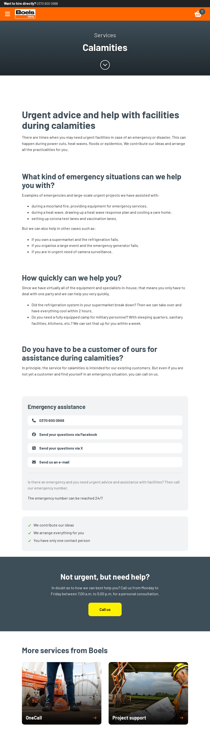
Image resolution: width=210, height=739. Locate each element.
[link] (25, 14)
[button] (62, 718)
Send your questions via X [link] (57, 448)
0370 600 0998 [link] (47, 3)
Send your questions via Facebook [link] (64, 434)
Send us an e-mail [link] (50, 462)
